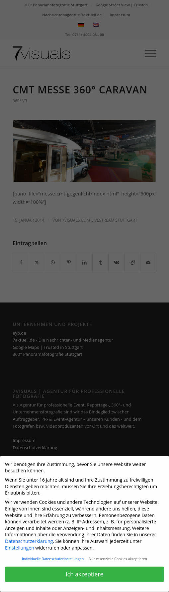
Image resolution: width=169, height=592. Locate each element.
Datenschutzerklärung (29, 537)
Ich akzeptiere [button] (85, 570)
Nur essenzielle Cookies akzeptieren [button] (118, 555)
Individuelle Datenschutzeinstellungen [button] (53, 555)
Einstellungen (19, 544)
